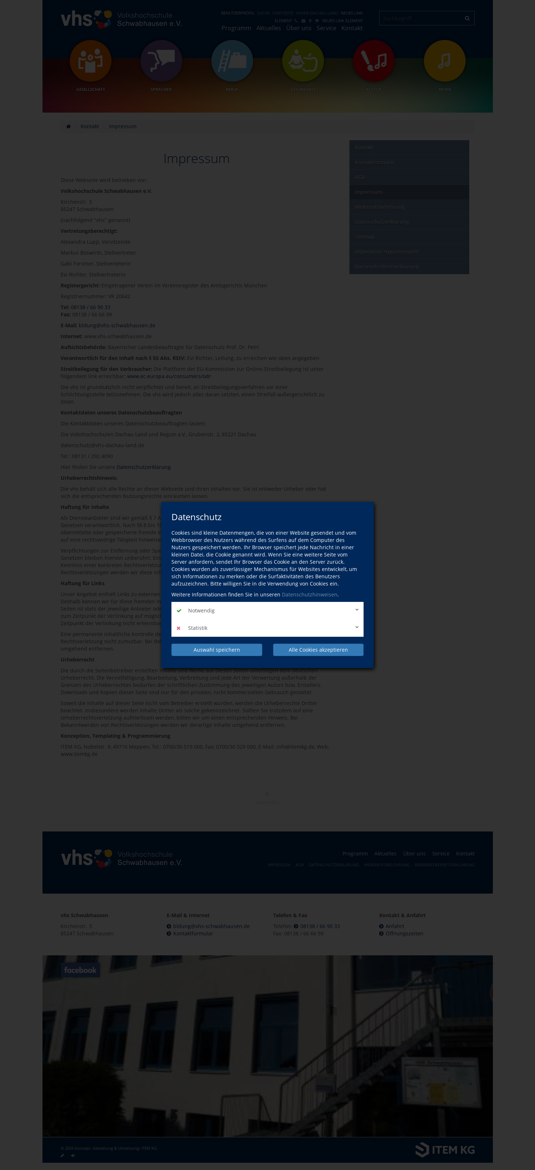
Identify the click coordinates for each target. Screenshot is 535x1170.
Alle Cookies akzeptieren (318, 649)
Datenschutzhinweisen (309, 594)
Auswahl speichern (217, 649)
